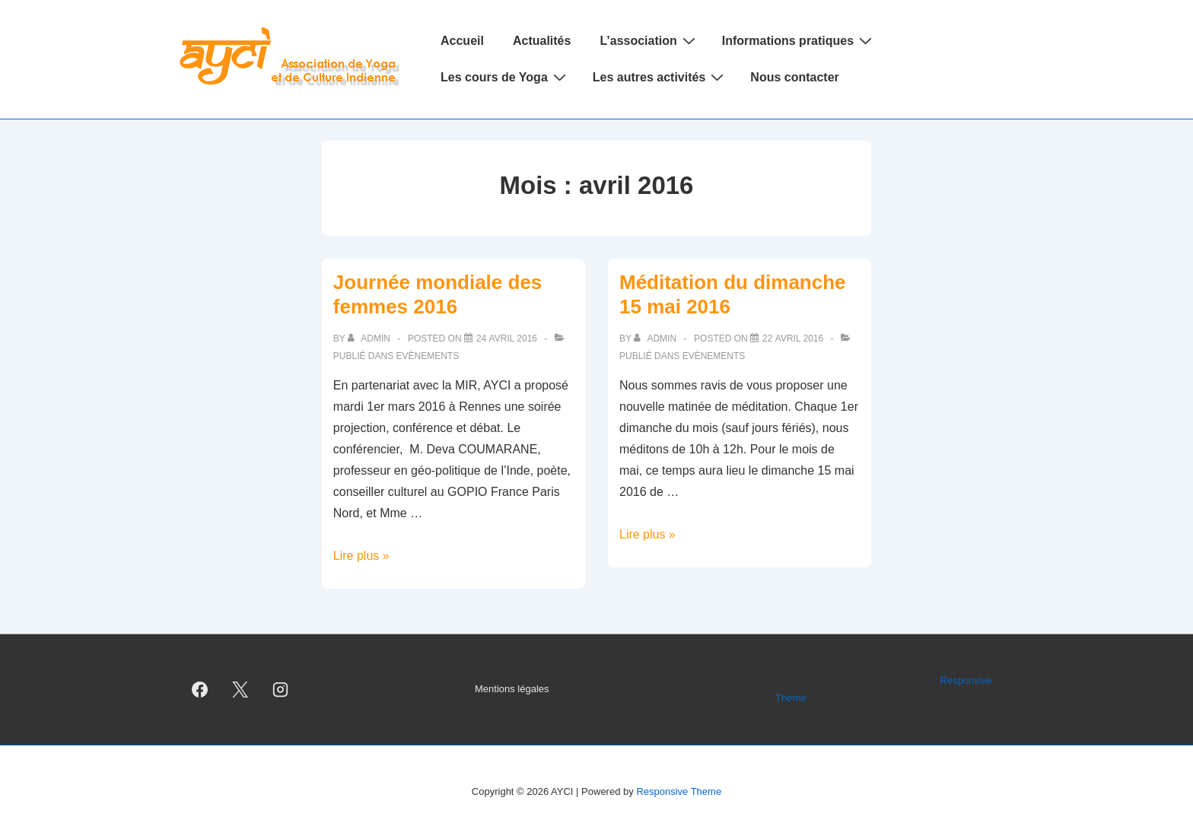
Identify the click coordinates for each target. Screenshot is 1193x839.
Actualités (542, 40)
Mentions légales (512, 688)
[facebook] (200, 690)
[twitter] (240, 690)
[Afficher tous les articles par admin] (370, 338)
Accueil (462, 40)
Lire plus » (361, 555)
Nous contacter (794, 77)
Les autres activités (660, 76)
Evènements (428, 356)
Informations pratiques (799, 40)
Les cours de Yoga (505, 76)
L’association (649, 40)
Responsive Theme (678, 791)
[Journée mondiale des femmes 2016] (506, 338)
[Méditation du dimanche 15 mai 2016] (792, 338)
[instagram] (280, 690)
